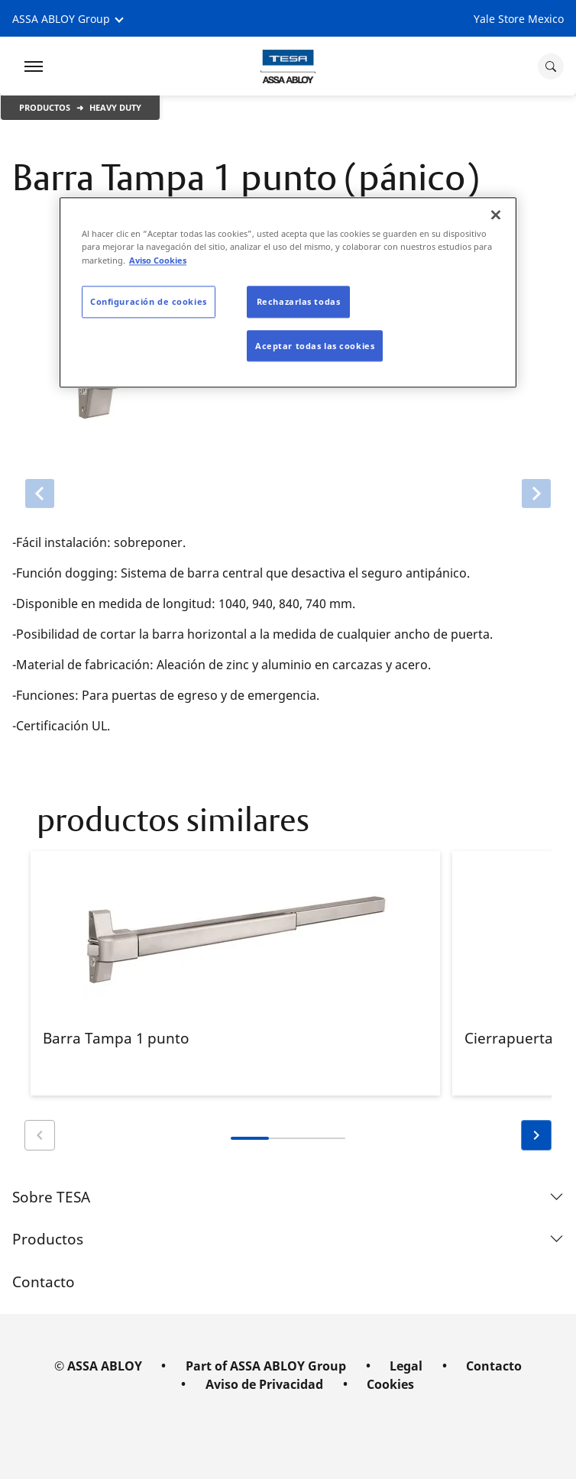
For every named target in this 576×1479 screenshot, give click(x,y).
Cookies (390, 1384)
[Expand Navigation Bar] (33, 66)
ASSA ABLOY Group (61, 18)
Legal (406, 1366)
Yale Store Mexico (519, 18)
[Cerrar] (496, 215)
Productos (44, 107)
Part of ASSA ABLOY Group (266, 1366)
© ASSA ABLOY (98, 1366)
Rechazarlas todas (299, 301)
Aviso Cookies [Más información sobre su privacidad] (157, 260)
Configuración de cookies (148, 301)
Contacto (43, 1282)
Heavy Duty (115, 107)
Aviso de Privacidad (264, 1384)
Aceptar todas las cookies (314, 345)
